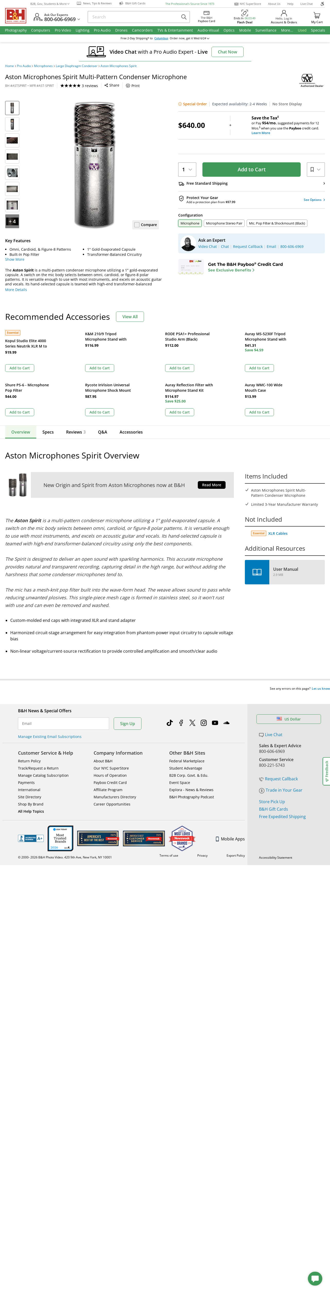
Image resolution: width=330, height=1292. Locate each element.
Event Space (179, 721)
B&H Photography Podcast (191, 736)
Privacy (202, 794)
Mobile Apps (230, 778)
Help (290, 4)
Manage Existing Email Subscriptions (50, 675)
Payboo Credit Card (110, 721)
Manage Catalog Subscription (43, 714)
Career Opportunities (112, 743)
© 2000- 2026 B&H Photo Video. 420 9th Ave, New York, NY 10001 (65, 796)
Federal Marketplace (186, 700)
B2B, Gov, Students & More (49, 4)
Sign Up (127, 663)
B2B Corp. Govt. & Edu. (188, 714)
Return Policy (29, 700)
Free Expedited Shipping (282, 738)
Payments (26, 721)
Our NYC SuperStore (111, 707)
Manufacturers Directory (115, 736)
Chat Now (227, 52)
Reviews (76, 381)
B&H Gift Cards (273, 731)
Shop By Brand (30, 743)
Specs (48, 381)
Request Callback (278, 701)
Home (9, 66)
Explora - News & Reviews (191, 728)
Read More (211, 433)
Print (133, 85)
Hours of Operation (110, 714)
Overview (20, 381)
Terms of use (168, 794)
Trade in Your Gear (280, 712)
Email (27, 662)
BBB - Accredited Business (31, 777)
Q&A (102, 381)
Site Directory (29, 736)
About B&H (103, 700)
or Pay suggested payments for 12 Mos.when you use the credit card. (288, 125)
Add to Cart (252, 169)
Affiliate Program (108, 728)
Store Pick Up (272, 723)
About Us (274, 4)
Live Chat (306, 4)
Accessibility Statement (275, 796)
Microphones (43, 66)
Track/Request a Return (38, 707)
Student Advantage (185, 707)
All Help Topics (31, 750)
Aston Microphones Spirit (119, 66)
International (29, 728)
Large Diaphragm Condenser (76, 66)
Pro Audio (24, 66)
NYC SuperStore (247, 4)
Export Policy (236, 794)
